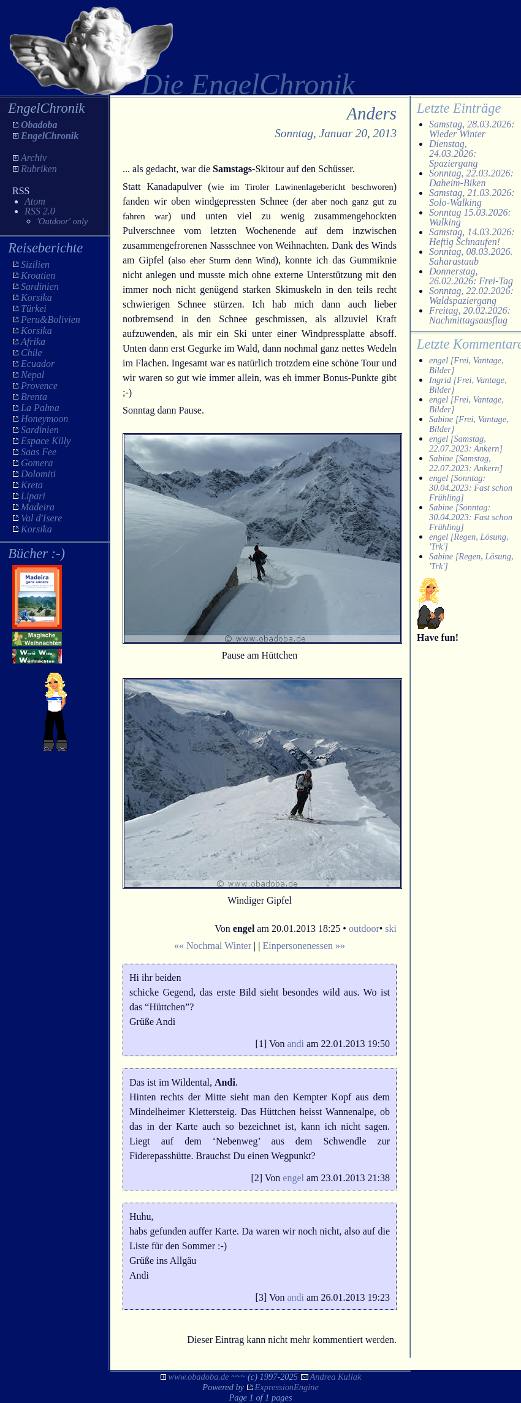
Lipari (33, 496)
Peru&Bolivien (50, 319)
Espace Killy (45, 441)
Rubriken (39, 169)
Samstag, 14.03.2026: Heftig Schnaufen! (472, 237)
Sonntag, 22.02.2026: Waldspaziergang (471, 296)
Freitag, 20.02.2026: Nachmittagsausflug (470, 315)
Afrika (33, 341)
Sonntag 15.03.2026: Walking (470, 217)
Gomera (37, 463)
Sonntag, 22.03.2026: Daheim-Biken (471, 178)
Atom (35, 201)
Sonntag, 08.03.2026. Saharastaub (470, 256)
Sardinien (40, 286)
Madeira (38, 507)
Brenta (34, 396)
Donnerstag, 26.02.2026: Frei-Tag (471, 276)
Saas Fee (38, 452)
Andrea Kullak (336, 1377)
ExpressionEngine (287, 1387)
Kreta (32, 485)
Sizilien (35, 264)
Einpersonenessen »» (303, 945)
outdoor (364, 928)
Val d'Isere (41, 518)
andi (295, 1043)
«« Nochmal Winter (212, 945)
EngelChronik (49, 135)
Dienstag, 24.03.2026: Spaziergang (453, 153)
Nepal (32, 374)
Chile (31, 352)
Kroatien (38, 275)
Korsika (36, 297)
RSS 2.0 (40, 211)
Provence (39, 385)
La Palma (40, 408)
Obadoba (39, 124)
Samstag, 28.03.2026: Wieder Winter (472, 129)
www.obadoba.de (199, 1377)
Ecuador (38, 363)
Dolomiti (38, 474)
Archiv (34, 158)
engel (293, 1178)
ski (391, 928)
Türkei (34, 308)
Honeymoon (44, 419)
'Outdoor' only (62, 221)
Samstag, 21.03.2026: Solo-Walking (472, 197)
